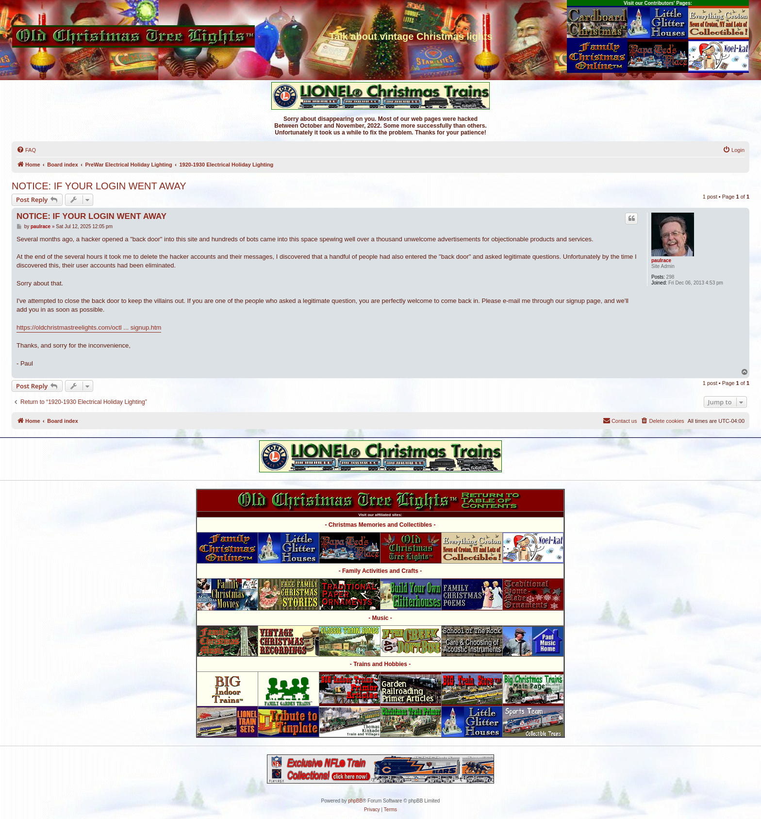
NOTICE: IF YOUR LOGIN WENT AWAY (99, 186)
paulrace (661, 260)
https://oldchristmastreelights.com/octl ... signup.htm (89, 327)
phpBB (355, 800)
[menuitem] (26, 150)
